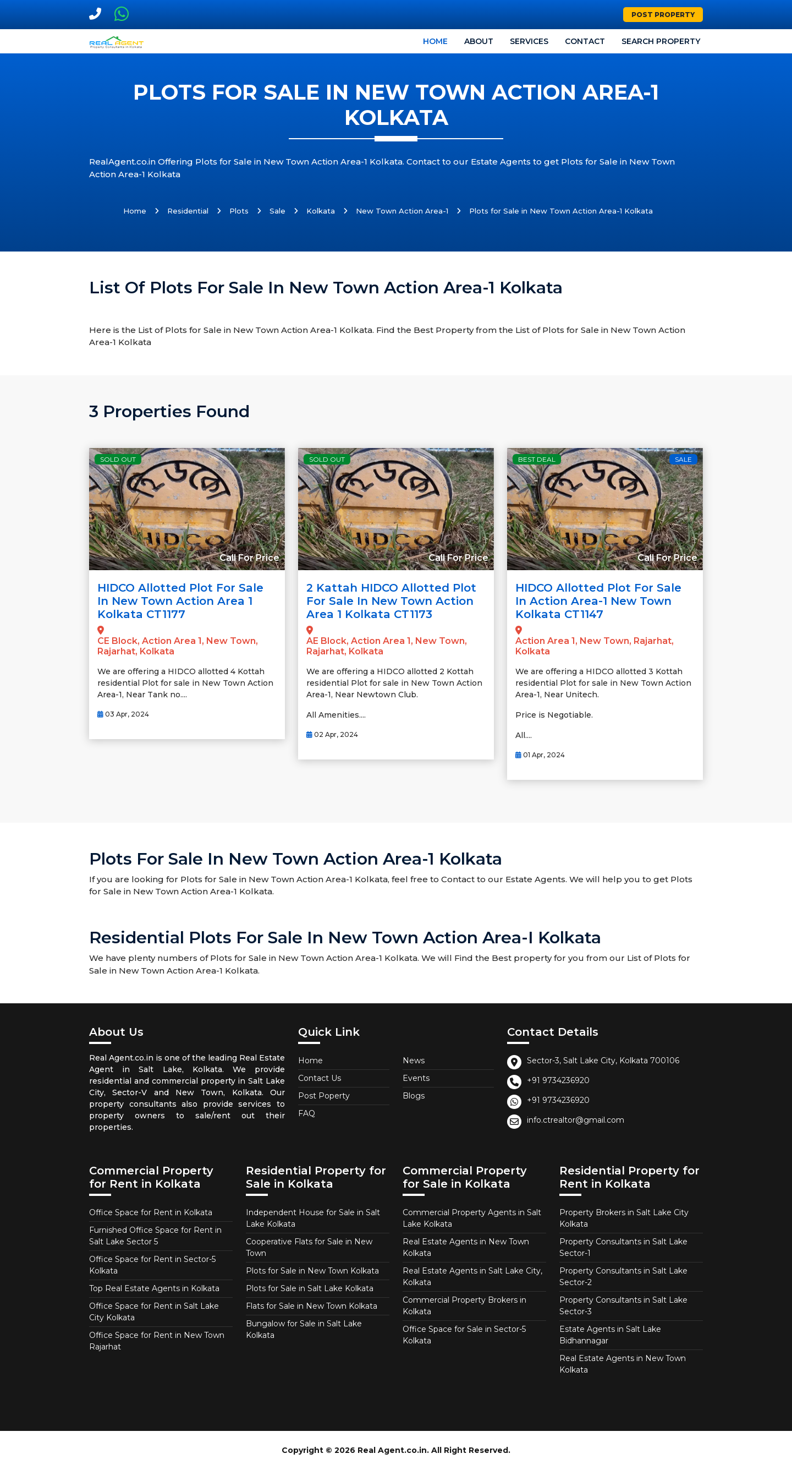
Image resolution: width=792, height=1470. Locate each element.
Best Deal (537, 459)
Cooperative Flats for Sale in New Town (309, 1247)
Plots (239, 210)
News (414, 1060)
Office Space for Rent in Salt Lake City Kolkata (154, 1312)
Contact (585, 41)
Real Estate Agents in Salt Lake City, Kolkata (472, 1276)
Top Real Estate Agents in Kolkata (154, 1288)
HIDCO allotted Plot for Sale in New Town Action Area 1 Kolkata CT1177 (180, 601)
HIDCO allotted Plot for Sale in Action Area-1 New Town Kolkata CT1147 (598, 601)
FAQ (306, 1113)
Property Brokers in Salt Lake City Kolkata (624, 1218)
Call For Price (249, 558)
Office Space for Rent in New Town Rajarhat (156, 1341)
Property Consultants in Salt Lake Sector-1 (623, 1247)
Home (435, 41)
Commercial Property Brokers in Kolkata (464, 1305)
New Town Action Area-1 (402, 210)
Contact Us (319, 1078)
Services (529, 41)
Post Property (663, 14)
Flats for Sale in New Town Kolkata (311, 1306)
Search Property (661, 41)
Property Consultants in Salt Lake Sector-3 (623, 1305)
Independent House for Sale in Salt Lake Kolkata (313, 1218)
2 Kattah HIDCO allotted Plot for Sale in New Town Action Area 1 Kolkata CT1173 (391, 601)
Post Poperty (324, 1096)
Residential (187, 210)
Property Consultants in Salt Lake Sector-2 (623, 1276)
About (478, 41)
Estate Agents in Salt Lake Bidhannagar (610, 1335)
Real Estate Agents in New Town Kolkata (466, 1247)
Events (416, 1078)
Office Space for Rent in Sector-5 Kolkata (152, 1265)
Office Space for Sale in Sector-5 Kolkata (464, 1335)
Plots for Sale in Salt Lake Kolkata (309, 1288)
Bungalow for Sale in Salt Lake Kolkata (304, 1329)
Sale (277, 210)
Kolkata (320, 210)
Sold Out (118, 459)
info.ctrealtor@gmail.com (575, 1120)
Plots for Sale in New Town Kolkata (312, 1271)
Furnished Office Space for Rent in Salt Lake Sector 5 (155, 1236)
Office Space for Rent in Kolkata (150, 1212)
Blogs (414, 1096)
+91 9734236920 (558, 1080)
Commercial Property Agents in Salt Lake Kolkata (472, 1218)
